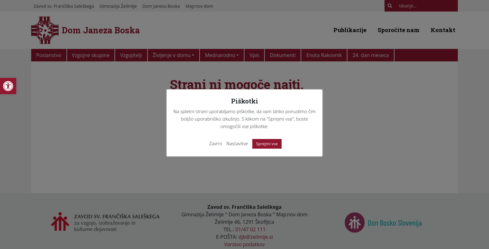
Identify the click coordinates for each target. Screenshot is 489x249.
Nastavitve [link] (237, 143)
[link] (8, 86)
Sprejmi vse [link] (267, 143)
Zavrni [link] (215, 143)
